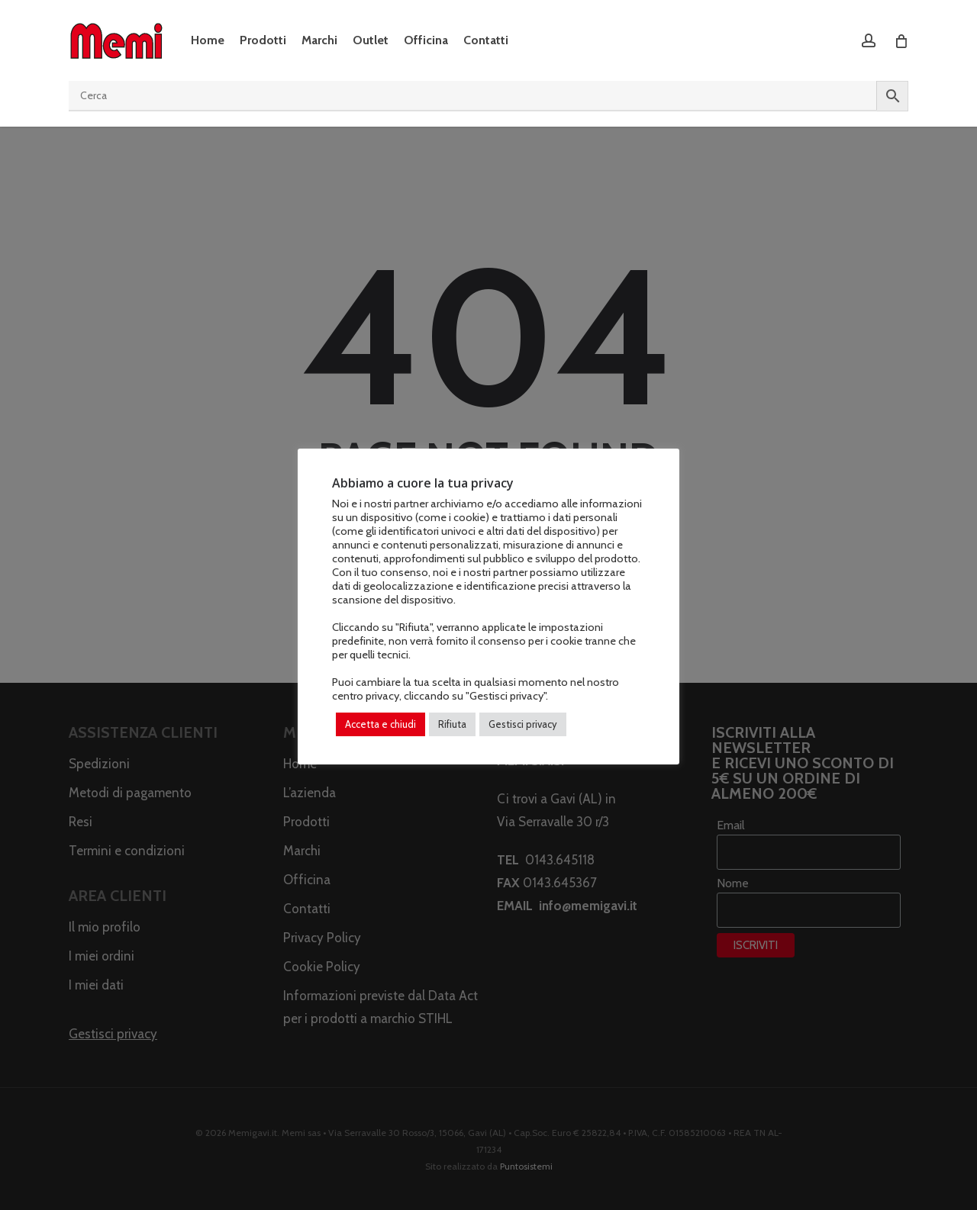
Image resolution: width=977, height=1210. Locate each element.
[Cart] (900, 40)
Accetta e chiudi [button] (380, 724)
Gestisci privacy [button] (522, 724)
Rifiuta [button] (452, 724)
